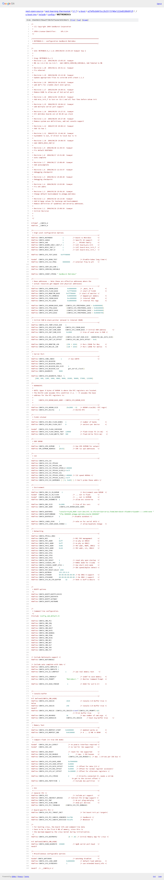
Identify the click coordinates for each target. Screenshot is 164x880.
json (160, 876)
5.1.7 (74, 11)
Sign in (159, 4)
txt (154, 876)
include (42, 14)
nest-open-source (34, 11)
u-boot (82, 11)
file (73, 20)
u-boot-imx (31, 14)
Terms (26, 876)
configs (51, 14)
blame (85, 20)
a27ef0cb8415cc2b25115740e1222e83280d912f (110, 11)
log (78, 20)
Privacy (20, 876)
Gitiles (14, 876)
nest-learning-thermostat (57, 11)
